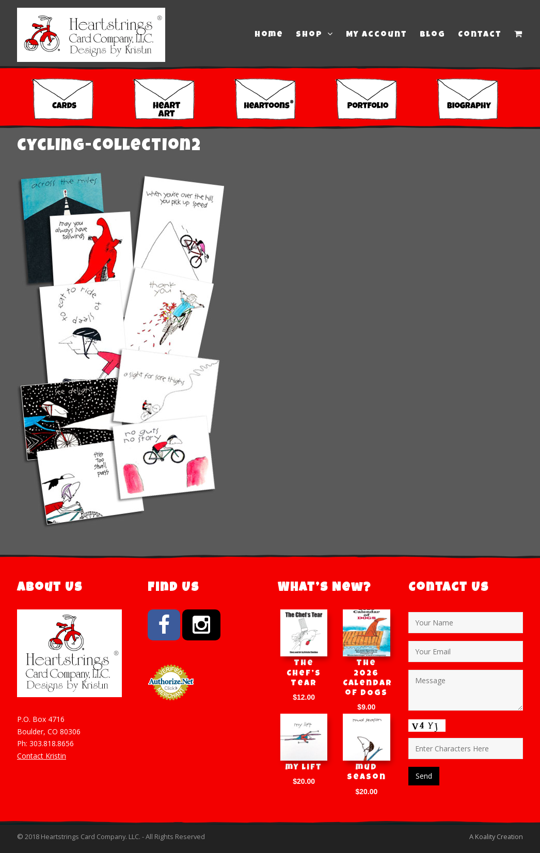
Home (269, 35)
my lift (303, 768)
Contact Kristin (41, 756)
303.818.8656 (51, 743)
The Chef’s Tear (304, 673)
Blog (433, 35)
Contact (480, 35)
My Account (376, 35)
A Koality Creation (496, 836)
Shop (314, 34)
